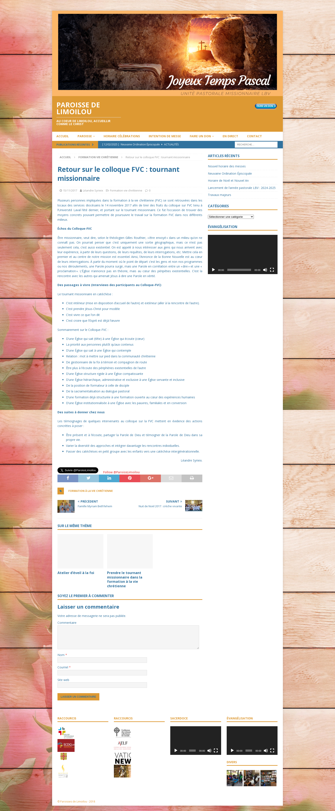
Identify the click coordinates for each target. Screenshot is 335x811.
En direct (230, 136)
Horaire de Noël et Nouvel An (228, 180)
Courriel (63, 667)
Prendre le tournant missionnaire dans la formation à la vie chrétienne (124, 579)
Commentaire (66, 623)
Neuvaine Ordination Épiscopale (230, 173)
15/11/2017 (70, 190)
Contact (254, 136)
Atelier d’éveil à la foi (75, 572)
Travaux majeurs (219, 195)
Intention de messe (165, 136)
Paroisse (85, 136)
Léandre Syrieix (93, 190)
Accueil (62, 136)
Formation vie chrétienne (126, 190)
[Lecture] (213, 270)
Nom (61, 655)
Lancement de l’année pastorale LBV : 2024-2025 (242, 188)
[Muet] (265, 270)
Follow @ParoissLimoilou (121, 472)
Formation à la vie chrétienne (90, 491)
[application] (243, 254)
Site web (63, 680)
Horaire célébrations (122, 136)
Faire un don (200, 136)
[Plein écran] (272, 270)
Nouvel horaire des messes (227, 166)
